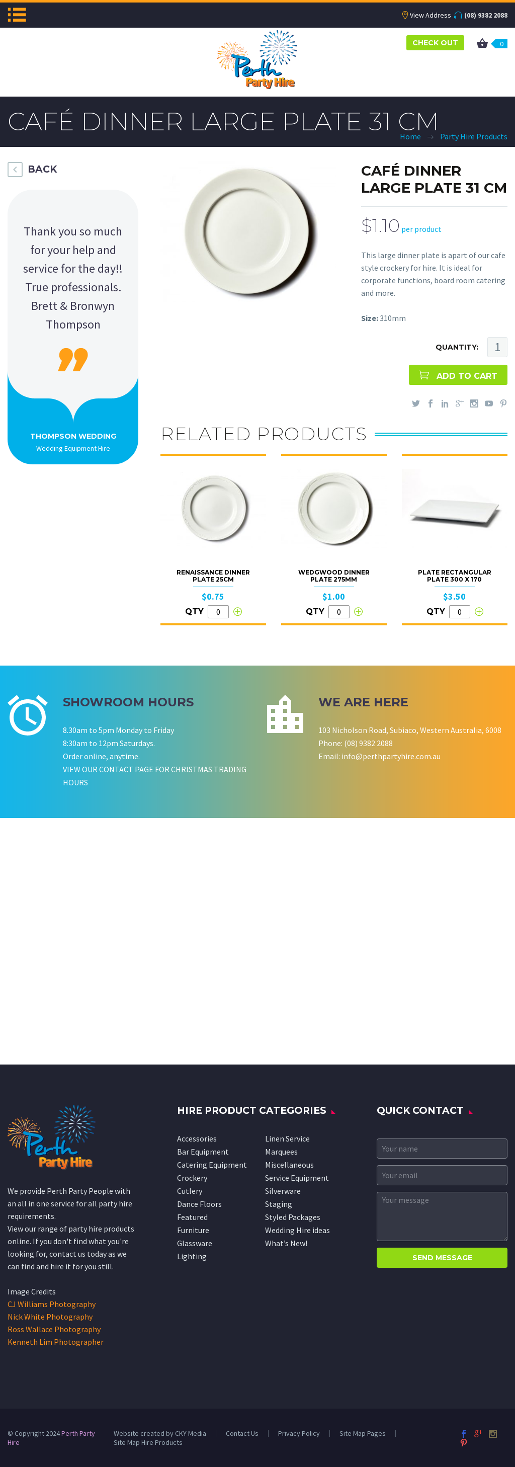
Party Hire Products (473, 136)
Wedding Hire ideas (297, 1230)
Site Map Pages (362, 1433)
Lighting (192, 1256)
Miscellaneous (289, 1165)
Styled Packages (292, 1217)
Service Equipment (297, 1178)
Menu (17, 15)
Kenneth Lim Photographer (56, 1342)
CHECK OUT (435, 42)
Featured (192, 1217)
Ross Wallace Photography (54, 1329)
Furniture (193, 1230)
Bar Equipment (203, 1152)
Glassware (194, 1243)
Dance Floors (199, 1204)
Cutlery (189, 1191)
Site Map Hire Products (148, 1442)
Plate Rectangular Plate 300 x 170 (454, 575)
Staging (278, 1204)
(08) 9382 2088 (485, 15)
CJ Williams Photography (52, 1304)
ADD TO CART (467, 376)
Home (410, 136)
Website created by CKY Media (160, 1433)
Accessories (197, 1138)
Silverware (283, 1191)
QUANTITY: (457, 347)
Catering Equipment (212, 1165)
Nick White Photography (50, 1317)
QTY (194, 611)
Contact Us (242, 1433)
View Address (430, 15)
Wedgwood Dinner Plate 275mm (334, 575)
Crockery (192, 1178)
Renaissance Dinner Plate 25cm (213, 575)
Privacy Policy (299, 1433)
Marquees (281, 1152)
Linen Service (287, 1138)
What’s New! (286, 1243)
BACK (42, 169)
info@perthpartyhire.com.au (391, 756)
